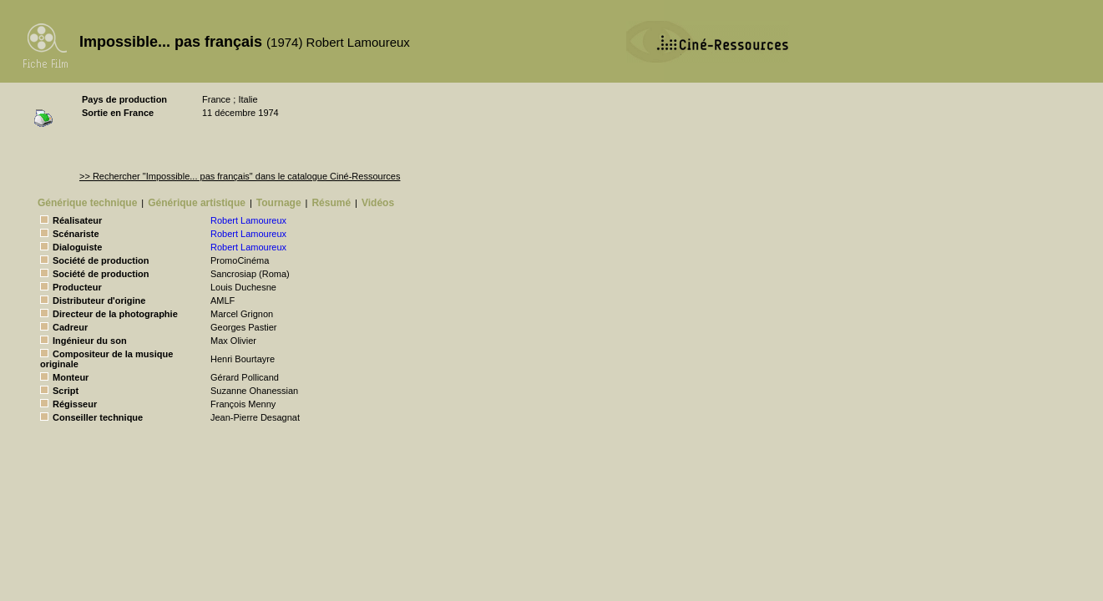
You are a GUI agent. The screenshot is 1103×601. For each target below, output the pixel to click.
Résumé (331, 203)
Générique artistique (196, 203)
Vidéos (378, 203)
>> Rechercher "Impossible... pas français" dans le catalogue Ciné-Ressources (239, 176)
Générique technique (87, 203)
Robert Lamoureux (248, 220)
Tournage (278, 203)
